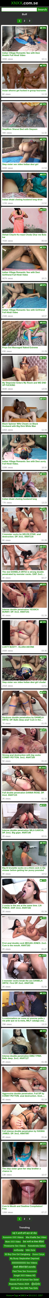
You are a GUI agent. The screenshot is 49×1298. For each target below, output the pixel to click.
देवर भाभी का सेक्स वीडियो (33, 1242)
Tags (16, 1295)
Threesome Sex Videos (15, 1246)
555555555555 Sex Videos (24, 1263)
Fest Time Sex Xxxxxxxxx (24, 1271)
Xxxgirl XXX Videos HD (24, 1275)
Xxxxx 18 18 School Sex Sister (24, 1280)
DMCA (23, 1295)
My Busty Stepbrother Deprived (24, 1258)
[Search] (19, 9)
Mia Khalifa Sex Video (36, 1237)
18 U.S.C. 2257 (35, 1295)
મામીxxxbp (18, 1250)
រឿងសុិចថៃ (35, 1284)
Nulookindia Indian (36, 1246)
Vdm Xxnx (30, 1250)
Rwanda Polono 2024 (19, 1284)
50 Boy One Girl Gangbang (17, 1254)
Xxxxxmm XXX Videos (13, 1237)
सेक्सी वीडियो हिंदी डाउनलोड (24, 1267)
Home (9, 1295)
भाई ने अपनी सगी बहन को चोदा (24, 1233)
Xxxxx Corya (38, 1254)
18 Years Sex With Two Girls (24, 1288)
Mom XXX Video (13, 1242)
